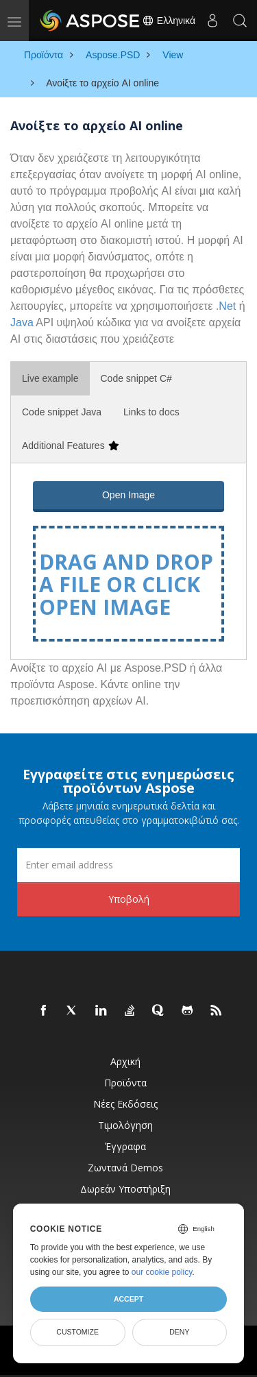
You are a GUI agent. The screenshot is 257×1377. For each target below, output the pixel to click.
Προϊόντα (125, 1082)
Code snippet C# (136, 378)
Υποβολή (128, 898)
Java (22, 322)
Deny (179, 1332)
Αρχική (125, 1061)
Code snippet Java (61, 411)
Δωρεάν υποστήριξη (125, 1188)
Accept (128, 1299)
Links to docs (151, 411)
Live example (50, 378)
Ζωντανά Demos (125, 1167)
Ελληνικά (168, 20)
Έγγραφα (125, 1146)
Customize (77, 1332)
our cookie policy (162, 1272)
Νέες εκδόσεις (125, 1103)
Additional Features (70, 445)
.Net (226, 306)
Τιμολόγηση (125, 1125)
